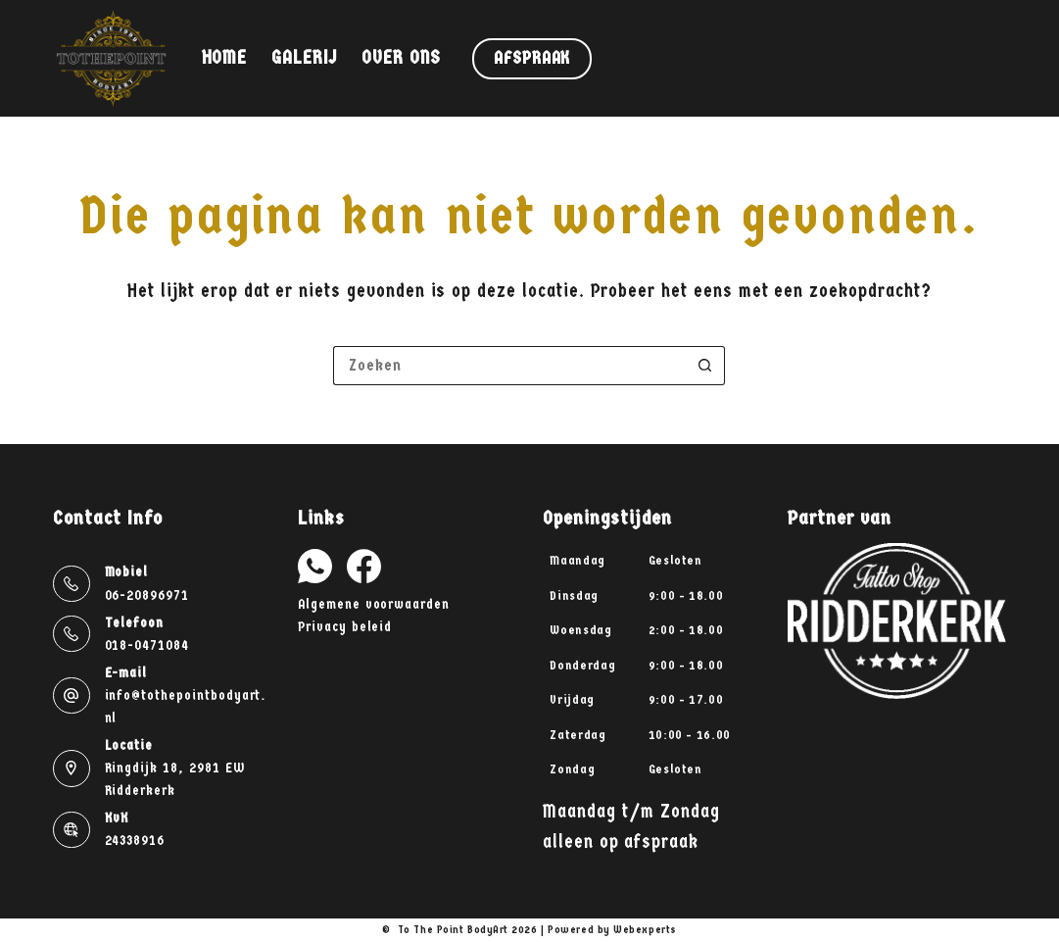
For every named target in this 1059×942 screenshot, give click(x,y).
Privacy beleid (345, 627)
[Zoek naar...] (509, 365)
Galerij (304, 58)
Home (225, 58)
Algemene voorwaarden (374, 604)
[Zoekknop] (705, 365)
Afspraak (532, 58)
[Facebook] (364, 566)
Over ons (401, 58)
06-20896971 (147, 595)
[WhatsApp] (315, 566)
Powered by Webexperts (612, 929)
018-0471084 (147, 645)
